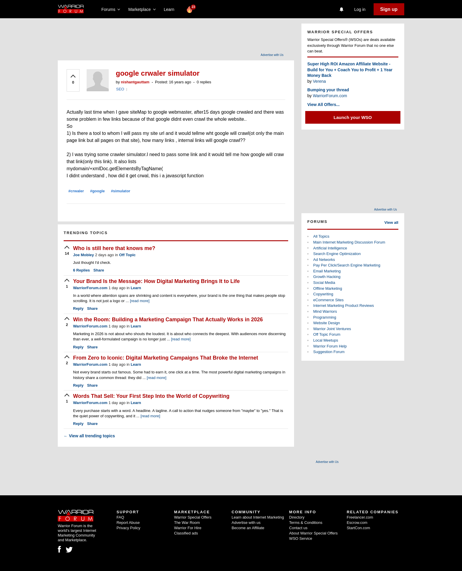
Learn (171, 9)
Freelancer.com (360, 517)
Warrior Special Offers (193, 517)
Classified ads (186, 533)
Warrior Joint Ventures (332, 329)
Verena (319, 81)
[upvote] (73, 79)
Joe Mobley (83, 255)
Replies (81, 270)
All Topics (321, 236)
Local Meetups (325, 340)
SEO (120, 89)
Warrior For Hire (188, 528)
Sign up (388, 9)
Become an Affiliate (248, 528)
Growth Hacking (326, 276)
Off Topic (127, 255)
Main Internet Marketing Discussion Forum (349, 242)
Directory (296, 517)
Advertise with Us (272, 55)
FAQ (120, 517)
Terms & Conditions (305, 522)
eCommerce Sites (328, 300)
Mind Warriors (325, 311)
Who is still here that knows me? (114, 248)
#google (97, 191)
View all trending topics (89, 435)
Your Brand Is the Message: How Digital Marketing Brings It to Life (156, 281)
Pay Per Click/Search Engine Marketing (346, 265)
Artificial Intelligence (330, 248)
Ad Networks (324, 259)
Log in (359, 9)
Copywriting (323, 294)
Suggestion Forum (328, 352)
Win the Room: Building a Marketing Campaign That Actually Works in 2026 (168, 319)
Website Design (326, 323)
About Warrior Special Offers (313, 533)
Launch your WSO (353, 117)
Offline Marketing (327, 288)
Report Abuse (128, 522)
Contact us (298, 528)
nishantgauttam (135, 82)
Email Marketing (327, 271)
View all (391, 222)
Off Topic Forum (326, 334)
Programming (324, 317)
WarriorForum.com (90, 288)
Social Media (324, 282)
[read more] (139, 301)
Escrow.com (357, 522)
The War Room (187, 522)
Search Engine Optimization (337, 253)
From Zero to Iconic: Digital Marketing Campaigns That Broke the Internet (165, 358)
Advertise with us (246, 522)
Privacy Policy (128, 528)
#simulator (120, 191)
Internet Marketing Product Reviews (343, 305)
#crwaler (76, 191)
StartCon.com (358, 528)
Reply (78, 308)
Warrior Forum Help (330, 346)
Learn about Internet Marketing (258, 517)
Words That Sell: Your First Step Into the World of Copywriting (151, 396)
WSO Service (300, 538)
